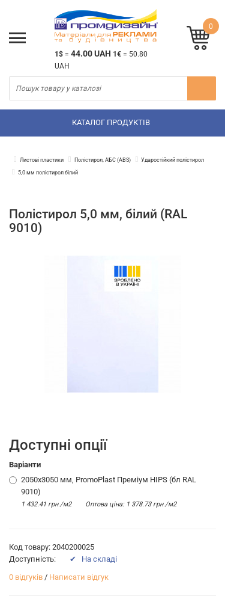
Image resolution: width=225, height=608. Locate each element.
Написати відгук (79, 577)
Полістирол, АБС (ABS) (102, 160)
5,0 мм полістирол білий (48, 173)
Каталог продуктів (111, 122)
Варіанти (25, 464)
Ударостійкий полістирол (172, 160)
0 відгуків (26, 577)
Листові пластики (42, 160)
